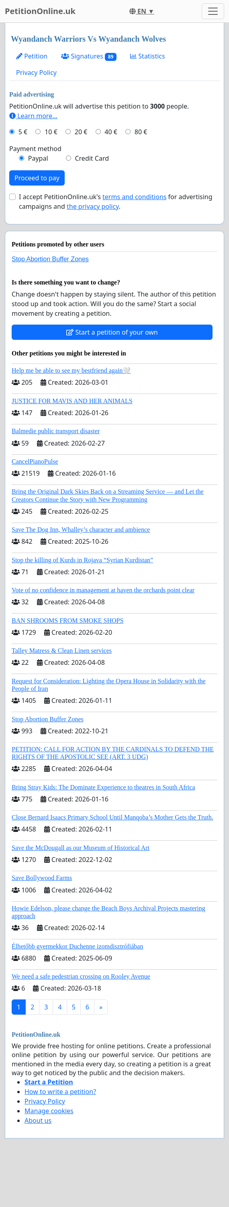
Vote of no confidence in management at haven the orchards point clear (103, 590)
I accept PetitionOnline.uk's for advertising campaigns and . (116, 201)
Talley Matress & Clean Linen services (62, 650)
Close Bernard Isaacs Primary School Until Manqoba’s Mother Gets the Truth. (112, 817)
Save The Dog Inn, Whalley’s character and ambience (81, 529)
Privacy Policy (36, 72)
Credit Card (92, 158)
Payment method (35, 148)
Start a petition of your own (111, 332)
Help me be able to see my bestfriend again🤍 (71, 370)
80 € (141, 131)
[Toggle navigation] (213, 11)
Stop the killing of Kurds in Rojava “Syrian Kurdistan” (82, 560)
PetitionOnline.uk (40, 11)
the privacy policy (93, 206)
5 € (22, 131)
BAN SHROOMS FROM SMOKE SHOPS (67, 620)
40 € (110, 131)
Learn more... (33, 115)
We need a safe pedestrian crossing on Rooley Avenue (81, 976)
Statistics (147, 56)
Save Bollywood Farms (42, 877)
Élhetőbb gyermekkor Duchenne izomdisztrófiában (77, 946)
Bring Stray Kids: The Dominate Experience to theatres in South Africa (103, 787)
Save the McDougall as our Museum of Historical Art (80, 847)
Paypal (38, 158)
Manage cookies (49, 1110)
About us (38, 1120)
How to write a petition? (60, 1091)
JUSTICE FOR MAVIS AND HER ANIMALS (72, 401)
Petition (31, 56)
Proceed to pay (36, 178)
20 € (81, 131)
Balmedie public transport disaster (56, 431)
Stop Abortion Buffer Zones (50, 259)
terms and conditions (134, 196)
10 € (51, 131)
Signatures (89, 56)
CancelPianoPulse (35, 461)
